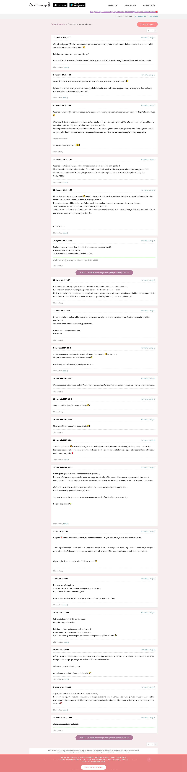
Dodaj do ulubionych (147, 24)
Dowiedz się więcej (98, 761)
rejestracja (140, 16)
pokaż (66, 67)
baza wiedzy (130, 5)
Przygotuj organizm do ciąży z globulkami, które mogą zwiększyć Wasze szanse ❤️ (124, 12)
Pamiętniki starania (58, 24)
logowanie (153, 16)
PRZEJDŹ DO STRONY (93, 767)
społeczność (149, 5)
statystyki (113, 5)
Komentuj (144, 37)
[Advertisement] (38, 52)
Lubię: (151, 37)
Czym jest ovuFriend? (124, 16)
